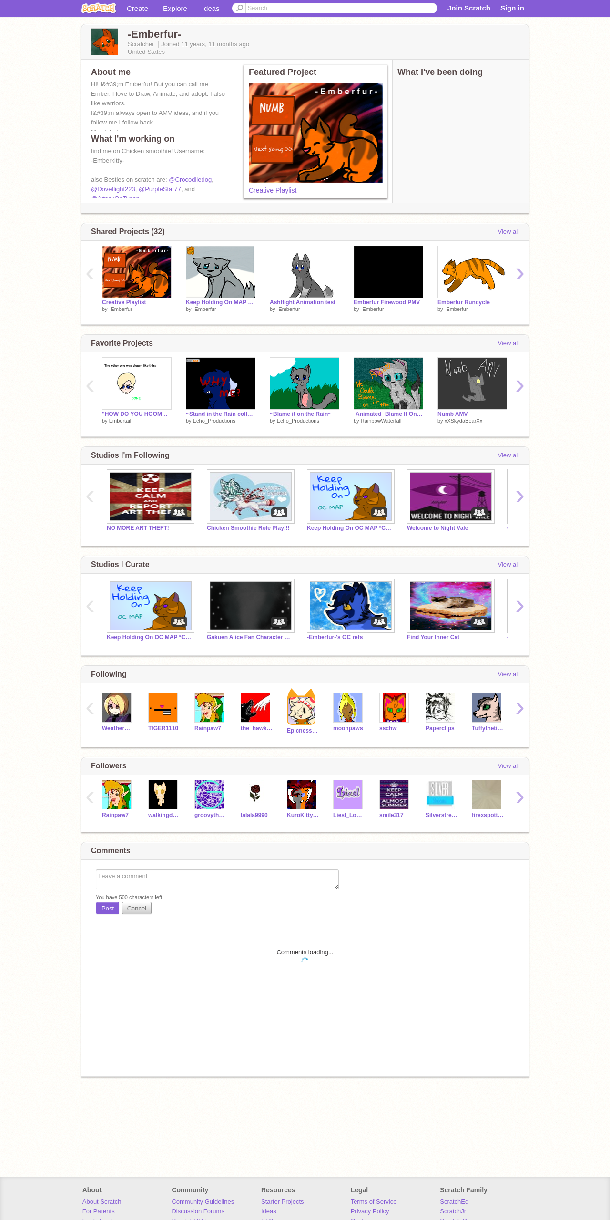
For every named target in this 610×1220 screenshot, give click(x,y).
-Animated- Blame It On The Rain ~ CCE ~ (388, 414)
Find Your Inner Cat (433, 637)
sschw (388, 728)
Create (137, 8)
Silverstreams (442, 815)
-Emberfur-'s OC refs (335, 637)
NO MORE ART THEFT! (138, 528)
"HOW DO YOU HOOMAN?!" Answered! (137, 414)
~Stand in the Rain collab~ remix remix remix (220, 414)
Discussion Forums (198, 1211)
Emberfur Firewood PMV (387, 302)
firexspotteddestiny (488, 815)
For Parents (98, 1211)
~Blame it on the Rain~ (300, 414)
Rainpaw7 (207, 728)
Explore (175, 8)
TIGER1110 (163, 728)
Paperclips (440, 728)
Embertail (120, 421)
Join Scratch (468, 8)
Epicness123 (303, 730)
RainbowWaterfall (381, 421)
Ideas (211, 8)
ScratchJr (453, 1211)
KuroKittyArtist (303, 815)
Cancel (136, 908)
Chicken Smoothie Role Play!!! (248, 528)
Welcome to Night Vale (437, 528)
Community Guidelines (203, 1201)
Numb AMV (452, 414)
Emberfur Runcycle (463, 302)
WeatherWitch (118, 728)
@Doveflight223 (113, 189)
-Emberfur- (121, 309)
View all (508, 231)
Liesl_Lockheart (349, 815)
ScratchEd (454, 1201)
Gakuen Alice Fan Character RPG (250, 637)
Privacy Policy (370, 1211)
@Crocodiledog (190, 179)
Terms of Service (374, 1201)
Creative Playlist (272, 190)
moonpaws (348, 728)
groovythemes (210, 815)
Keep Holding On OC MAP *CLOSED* (350, 528)
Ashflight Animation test (303, 302)
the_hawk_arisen (257, 728)
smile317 (391, 815)
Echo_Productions (214, 421)
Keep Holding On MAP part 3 (220, 302)
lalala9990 (254, 815)
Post (108, 908)
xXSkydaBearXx (463, 421)
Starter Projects (282, 1201)
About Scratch (102, 1201)
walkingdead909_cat (164, 815)
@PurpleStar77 (160, 189)
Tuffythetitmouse (488, 728)
